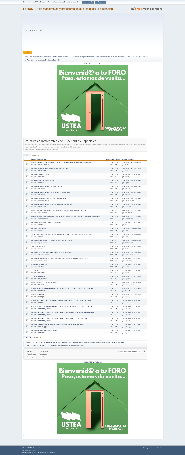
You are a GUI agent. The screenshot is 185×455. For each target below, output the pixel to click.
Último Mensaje (129, 159)
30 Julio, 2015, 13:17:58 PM (131, 270)
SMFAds (24, 450)
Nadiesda (42, 171)
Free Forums (31, 450)
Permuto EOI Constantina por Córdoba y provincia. (48, 198)
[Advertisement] (102, 31)
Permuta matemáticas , (39, 228)
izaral (41, 249)
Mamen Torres (129, 285)
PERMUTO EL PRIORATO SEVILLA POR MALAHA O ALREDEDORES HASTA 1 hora (61, 300)
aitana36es (43, 261)
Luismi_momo (44, 255)
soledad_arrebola (45, 309)
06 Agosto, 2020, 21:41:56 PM (131, 186)
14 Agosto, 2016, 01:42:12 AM (131, 228)
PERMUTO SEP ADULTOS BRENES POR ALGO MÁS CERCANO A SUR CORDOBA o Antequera (65, 216)
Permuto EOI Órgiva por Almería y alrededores (47, 222)
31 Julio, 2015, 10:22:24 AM (131, 258)
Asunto (33, 159)
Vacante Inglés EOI (37, 294)
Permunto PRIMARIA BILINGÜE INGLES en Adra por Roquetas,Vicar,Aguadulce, (59, 318)
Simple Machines (37, 448)
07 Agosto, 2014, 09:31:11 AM (131, 282)
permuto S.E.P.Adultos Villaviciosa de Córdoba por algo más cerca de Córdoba (58, 210)
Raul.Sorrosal (44, 165)
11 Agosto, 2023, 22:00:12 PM (131, 168)
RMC (41, 225)
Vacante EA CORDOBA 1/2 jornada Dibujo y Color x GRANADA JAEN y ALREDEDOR (61, 162)
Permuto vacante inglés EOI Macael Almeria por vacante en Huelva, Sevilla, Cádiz (59, 258)
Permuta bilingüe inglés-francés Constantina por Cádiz (50, 168)
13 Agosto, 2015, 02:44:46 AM (131, 240)
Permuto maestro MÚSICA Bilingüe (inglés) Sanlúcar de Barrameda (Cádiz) (57, 324)
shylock (41, 333)
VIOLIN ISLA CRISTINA (39, 264)
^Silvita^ (42, 189)
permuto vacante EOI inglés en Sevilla (44, 282)
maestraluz (43, 213)
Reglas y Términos (150, 448)
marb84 (42, 273)
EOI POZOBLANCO (38, 276)
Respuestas (110, 159)
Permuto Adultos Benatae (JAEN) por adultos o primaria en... (52, 252)
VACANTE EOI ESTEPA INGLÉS (42, 180)
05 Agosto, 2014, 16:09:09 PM (131, 294)
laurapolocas (129, 243)
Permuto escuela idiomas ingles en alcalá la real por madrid (51, 240)
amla (41, 231)
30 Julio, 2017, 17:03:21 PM (131, 222)
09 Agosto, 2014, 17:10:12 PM (131, 276)
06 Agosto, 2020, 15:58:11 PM (131, 198)
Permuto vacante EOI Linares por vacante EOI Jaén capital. (51, 204)
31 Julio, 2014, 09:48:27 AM (131, 312)
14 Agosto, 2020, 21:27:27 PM (131, 180)
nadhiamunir (43, 219)
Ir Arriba (27, 337)
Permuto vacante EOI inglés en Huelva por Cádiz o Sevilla (51, 192)
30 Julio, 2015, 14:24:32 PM (131, 264)
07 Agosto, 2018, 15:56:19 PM (131, 210)
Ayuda (142, 448)
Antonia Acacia (44, 201)
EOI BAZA (34, 270)
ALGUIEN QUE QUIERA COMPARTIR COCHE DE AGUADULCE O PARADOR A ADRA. (62, 306)
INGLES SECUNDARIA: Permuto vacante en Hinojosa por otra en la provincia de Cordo (61, 234)
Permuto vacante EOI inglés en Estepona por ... (47, 186)
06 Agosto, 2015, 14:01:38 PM (131, 252)
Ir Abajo (27, 155)
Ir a (118, 351)
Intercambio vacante (38, 246)
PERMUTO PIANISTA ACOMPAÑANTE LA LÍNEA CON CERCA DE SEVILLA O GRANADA (63, 288)
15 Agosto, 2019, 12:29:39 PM (131, 204)
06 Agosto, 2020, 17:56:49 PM (131, 192)
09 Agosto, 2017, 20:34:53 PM (131, 216)
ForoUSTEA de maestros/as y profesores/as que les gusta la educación (68, 8)
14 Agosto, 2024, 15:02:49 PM (131, 162)
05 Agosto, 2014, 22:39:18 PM (131, 288)
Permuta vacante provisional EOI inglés (44, 330)
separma (42, 183)
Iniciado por (41, 159)
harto (41, 237)
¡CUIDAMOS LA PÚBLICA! (92, 64)
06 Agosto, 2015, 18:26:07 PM (131, 246)
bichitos (42, 267)
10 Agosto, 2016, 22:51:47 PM (131, 234)
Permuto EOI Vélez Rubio (40, 174)
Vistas (118, 159)
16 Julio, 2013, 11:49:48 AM (131, 330)
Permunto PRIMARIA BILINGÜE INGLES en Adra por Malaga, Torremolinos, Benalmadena (62, 312)
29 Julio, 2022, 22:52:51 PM (131, 174)
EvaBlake (42, 207)
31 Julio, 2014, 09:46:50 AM (131, 318)
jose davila (43, 243)
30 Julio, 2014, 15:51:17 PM (131, 324)
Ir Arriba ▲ (160, 448)
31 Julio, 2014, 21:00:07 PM (131, 300)
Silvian (41, 177)
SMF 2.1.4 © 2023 (27, 448)
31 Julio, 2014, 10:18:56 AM (131, 306)
